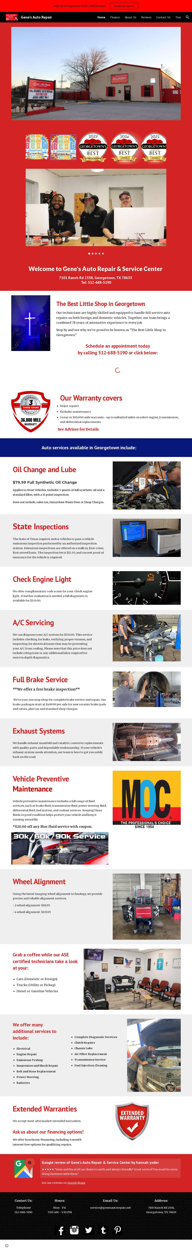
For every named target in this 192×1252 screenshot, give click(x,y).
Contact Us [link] (163, 17)
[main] (96, 275)
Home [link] (101, 17)
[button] (187, 17)
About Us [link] (130, 17)
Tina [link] (178, 17)
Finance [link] (115, 17)
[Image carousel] (96, 212)
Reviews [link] (146, 17)
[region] (96, 6)
